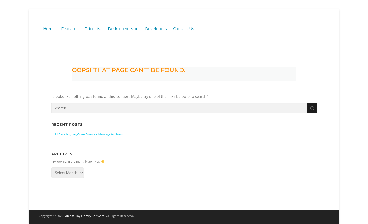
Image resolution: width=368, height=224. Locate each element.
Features (69, 29)
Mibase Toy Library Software (84, 216)
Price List (93, 29)
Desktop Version (123, 29)
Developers (156, 29)
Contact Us (183, 29)
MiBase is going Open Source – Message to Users (89, 134)
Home (49, 29)
